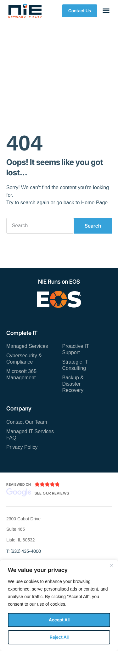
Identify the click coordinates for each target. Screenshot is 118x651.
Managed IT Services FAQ (30, 434)
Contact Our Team (26, 422)
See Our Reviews (52, 493)
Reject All (59, 637)
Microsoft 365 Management (21, 374)
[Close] (111, 565)
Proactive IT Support (75, 349)
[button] (79, 10)
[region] (59, 605)
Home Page (94, 202)
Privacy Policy (22, 447)
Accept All (59, 619)
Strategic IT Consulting (75, 365)
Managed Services (27, 346)
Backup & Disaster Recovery (73, 384)
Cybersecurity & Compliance (24, 359)
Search (93, 226)
